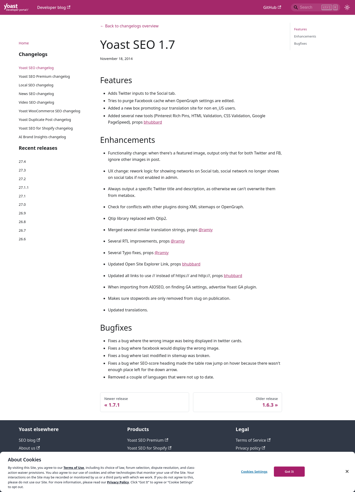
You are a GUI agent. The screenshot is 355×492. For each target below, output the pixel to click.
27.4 (22, 161)
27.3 (22, 170)
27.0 (22, 204)
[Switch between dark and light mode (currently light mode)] (347, 7)
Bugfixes (300, 43)
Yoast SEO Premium (147, 440)
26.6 (22, 239)
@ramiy (206, 229)
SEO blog (29, 440)
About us (29, 448)
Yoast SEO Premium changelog (44, 76)
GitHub (272, 7)
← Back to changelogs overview (129, 26)
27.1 (22, 196)
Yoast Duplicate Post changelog (45, 119)
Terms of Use (73, 467)
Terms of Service (253, 440)
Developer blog (54, 7)
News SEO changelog (36, 93)
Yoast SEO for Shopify (149, 448)
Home (24, 43)
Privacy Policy (118, 482)
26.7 (22, 230)
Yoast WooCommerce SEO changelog (49, 111)
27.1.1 (24, 187)
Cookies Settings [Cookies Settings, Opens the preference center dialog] (254, 471)
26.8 (22, 221)
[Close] (347, 471)
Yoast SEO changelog (36, 67)
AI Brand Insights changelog (42, 136)
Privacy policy (250, 448)
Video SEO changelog (36, 102)
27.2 (22, 178)
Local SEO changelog (36, 85)
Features (300, 29)
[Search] (315, 7)
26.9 (22, 213)
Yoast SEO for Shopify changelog (46, 128)
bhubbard (153, 122)
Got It (289, 471)
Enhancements (305, 36)
